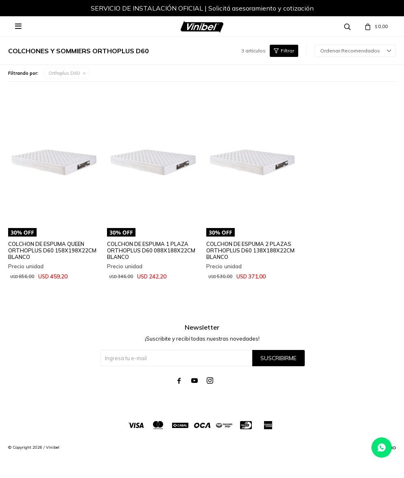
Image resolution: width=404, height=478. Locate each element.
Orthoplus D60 (64, 73)
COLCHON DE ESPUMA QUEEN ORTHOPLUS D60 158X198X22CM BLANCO (52, 250)
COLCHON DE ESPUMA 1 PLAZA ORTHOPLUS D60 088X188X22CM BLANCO (151, 250)
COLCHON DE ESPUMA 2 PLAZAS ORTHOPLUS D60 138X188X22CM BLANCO (250, 250)
